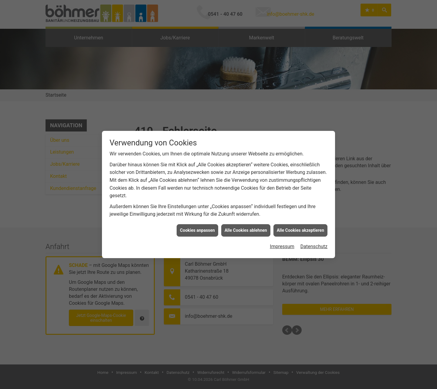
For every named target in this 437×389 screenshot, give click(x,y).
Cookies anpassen (197, 226)
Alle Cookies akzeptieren (300, 226)
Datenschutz (313, 243)
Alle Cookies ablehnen (246, 226)
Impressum (282, 243)
